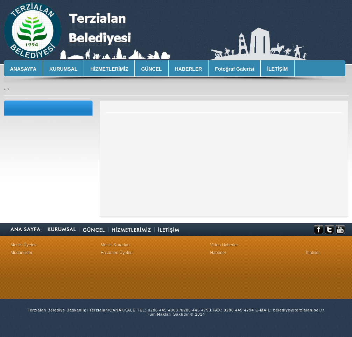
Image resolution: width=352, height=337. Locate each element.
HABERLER (188, 69)
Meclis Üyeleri (23, 245)
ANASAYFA (23, 69)
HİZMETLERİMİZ (109, 69)
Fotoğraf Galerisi (234, 69)
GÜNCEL (151, 69)
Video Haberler (224, 245)
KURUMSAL (63, 69)
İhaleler (313, 252)
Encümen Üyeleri (117, 252)
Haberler (218, 252)
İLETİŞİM (277, 69)
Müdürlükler (21, 252)
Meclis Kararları (115, 245)
